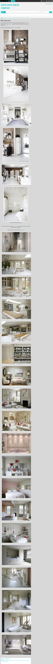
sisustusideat (18, 660)
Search (50, 12)
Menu (4, 12)
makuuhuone (11, 660)
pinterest (52, 1)
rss (47, 1)
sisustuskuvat (22, 660)
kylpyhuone (6, 660)
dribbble (50, 1)
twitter (41, 1)
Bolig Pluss (15, 27)
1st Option (22, 229)
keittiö (3, 660)
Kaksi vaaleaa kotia (5, 20)
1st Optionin (15, 226)
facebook (43, 1)
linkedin (48, 1)
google (45, 1)
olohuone (14, 660)
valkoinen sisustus (5, 661)
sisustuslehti (27, 660)
